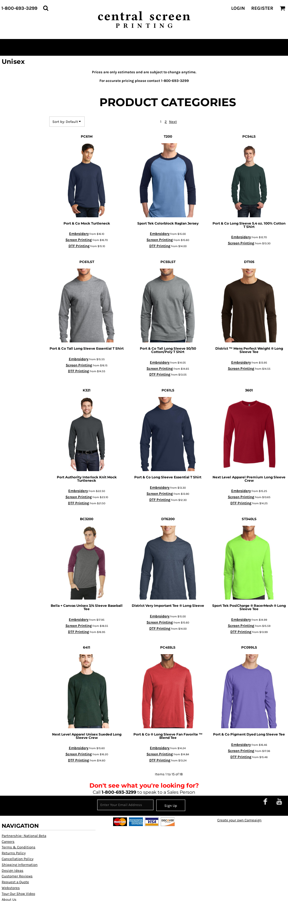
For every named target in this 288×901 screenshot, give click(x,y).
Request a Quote (15, 882)
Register (262, 8)
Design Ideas (12, 870)
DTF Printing (79, 246)
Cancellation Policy (17, 859)
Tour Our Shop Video (18, 894)
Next (173, 122)
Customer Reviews (17, 876)
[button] (45, 8)
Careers (8, 841)
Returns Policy (14, 853)
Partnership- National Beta (24, 836)
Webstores (11, 888)
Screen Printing (78, 240)
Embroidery (79, 234)
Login (238, 8)
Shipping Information (20, 865)
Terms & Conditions (18, 847)
